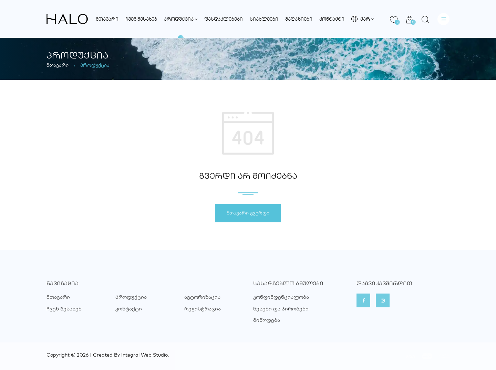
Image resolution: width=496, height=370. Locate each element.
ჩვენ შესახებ (141, 19)
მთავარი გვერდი (248, 214)
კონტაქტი (331, 19)
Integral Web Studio (144, 355)
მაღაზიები (298, 19)
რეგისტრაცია (202, 315)
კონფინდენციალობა (281, 304)
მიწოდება (266, 327)
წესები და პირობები (281, 315)
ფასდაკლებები (223, 19)
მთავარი (107, 19)
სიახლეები (264, 19)
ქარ (362, 19)
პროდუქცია (180, 19)
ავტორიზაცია (202, 304)
